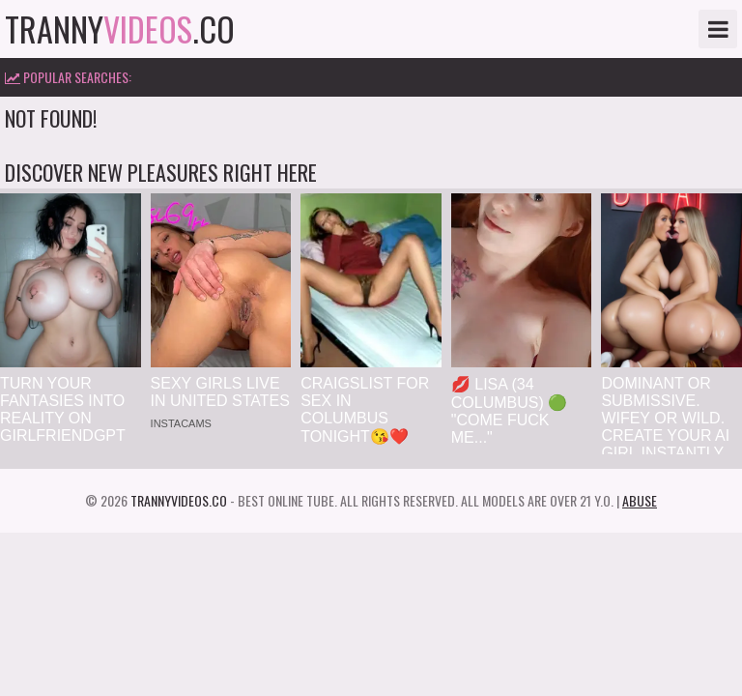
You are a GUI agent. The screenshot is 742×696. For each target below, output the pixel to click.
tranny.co (120, 29)
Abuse (639, 500)
